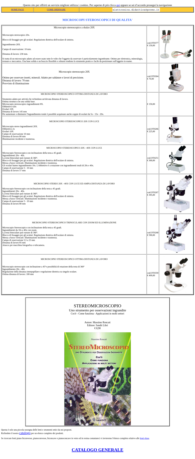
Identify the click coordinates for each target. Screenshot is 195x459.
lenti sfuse (144, 438)
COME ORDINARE (56, 9)
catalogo (24, 433)
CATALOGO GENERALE (97, 449)
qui (118, 5)
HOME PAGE (17, 9)
